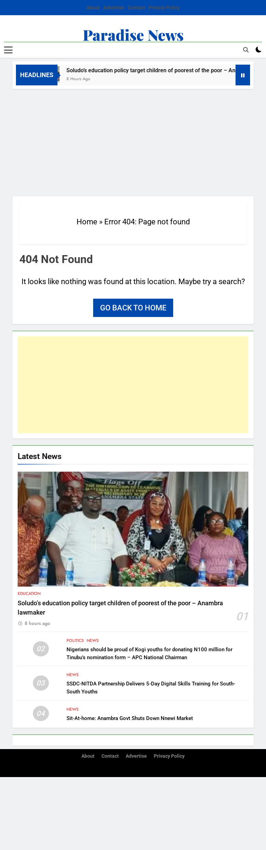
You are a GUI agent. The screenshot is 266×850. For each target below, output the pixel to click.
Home (87, 221)
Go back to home (133, 307)
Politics (75, 640)
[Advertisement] (133, 140)
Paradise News (133, 35)
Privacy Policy (164, 7)
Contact (136, 7)
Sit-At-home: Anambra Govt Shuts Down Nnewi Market (129, 718)
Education (29, 593)
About (93, 7)
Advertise (113, 7)
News (93, 640)
